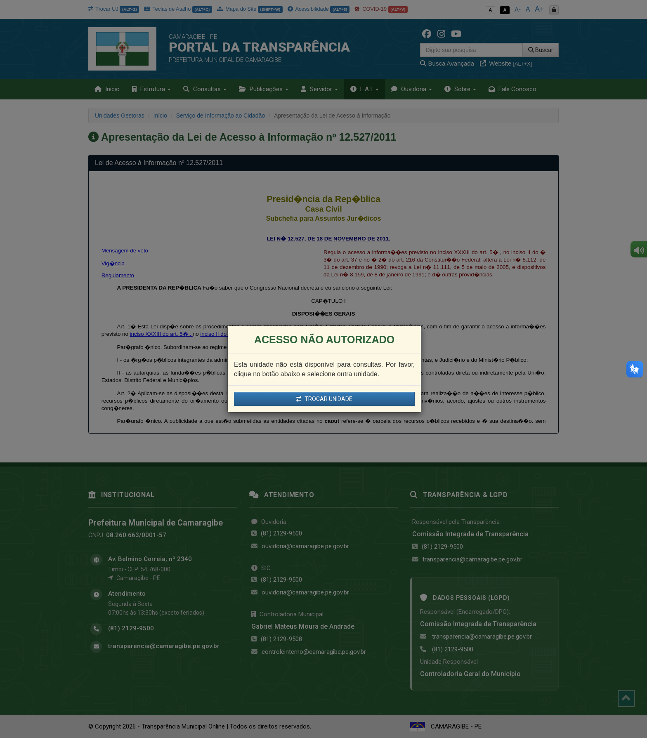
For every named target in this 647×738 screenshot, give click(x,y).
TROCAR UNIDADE (324, 399)
